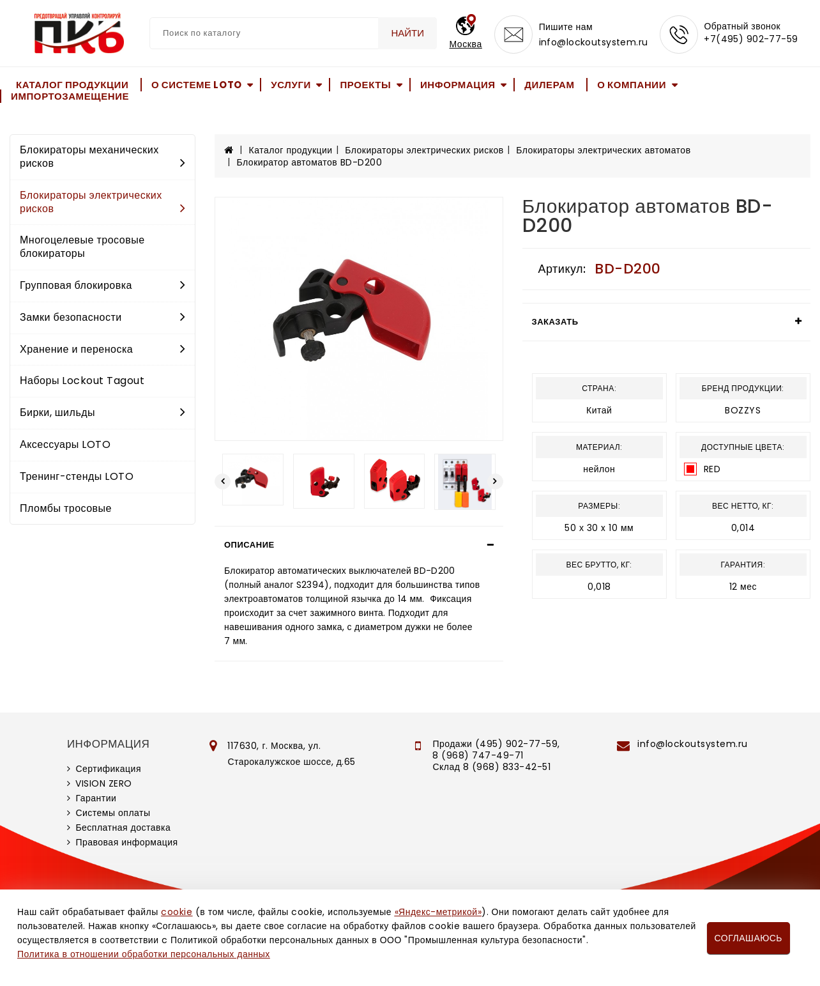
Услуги (291, 84)
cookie (176, 911)
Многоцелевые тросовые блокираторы (82, 247)
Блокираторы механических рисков (102, 157)
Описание (249, 545)
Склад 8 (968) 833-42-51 (491, 767)
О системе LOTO (196, 84)
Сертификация (108, 768)
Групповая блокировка (102, 285)
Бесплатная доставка (123, 827)
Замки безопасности (102, 317)
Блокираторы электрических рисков (102, 202)
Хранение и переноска (102, 349)
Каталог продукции (72, 84)
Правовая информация (126, 842)
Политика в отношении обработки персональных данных (143, 954)
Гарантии (95, 798)
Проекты (365, 84)
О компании (631, 84)
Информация (458, 84)
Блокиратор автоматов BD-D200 (310, 162)
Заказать (555, 322)
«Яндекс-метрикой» (438, 911)
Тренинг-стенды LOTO (76, 476)
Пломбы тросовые (66, 508)
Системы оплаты (112, 813)
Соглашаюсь (748, 938)
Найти (407, 33)
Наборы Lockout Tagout (82, 380)
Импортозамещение (70, 96)
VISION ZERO (103, 783)
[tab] (359, 545)
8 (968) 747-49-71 (478, 755)
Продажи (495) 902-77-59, (495, 744)
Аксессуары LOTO (65, 444)
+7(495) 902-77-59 (751, 39)
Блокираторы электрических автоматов (603, 150)
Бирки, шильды (102, 412)
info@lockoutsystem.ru (593, 42)
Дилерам (549, 84)
